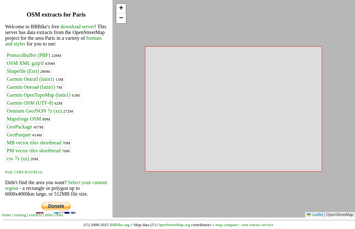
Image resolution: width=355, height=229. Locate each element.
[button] (121, 9)
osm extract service (257, 224)
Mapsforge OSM (28, 118)
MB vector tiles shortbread (38, 142)
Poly (9, 172)
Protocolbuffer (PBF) (34, 55)
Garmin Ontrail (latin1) (35, 79)
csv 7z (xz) (22, 158)
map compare (226, 224)
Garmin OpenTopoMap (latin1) (43, 95)
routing (20, 214)
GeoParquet (24, 134)
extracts (35, 214)
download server (77, 26)
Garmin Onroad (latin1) (34, 87)
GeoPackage (25, 126)
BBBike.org (119, 224)
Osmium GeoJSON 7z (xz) (40, 111)
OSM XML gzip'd (31, 63)
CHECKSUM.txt (28, 172)
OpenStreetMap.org (173, 224)
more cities (54, 214)
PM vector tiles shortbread (38, 150)
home (6, 214)
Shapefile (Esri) (28, 71)
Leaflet (315, 214)
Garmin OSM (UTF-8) (34, 103)
